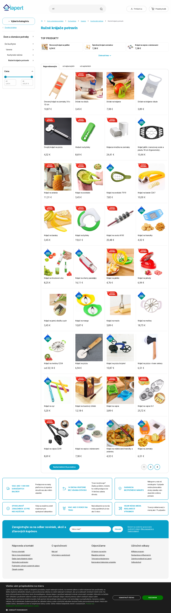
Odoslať (118, 529)
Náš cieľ (54, 551)
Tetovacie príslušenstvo (100, 559)
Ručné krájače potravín (21, 60)
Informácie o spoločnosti (61, 555)
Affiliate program (137, 551)
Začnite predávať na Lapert (141, 559)
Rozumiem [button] (152, 598)
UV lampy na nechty (98, 551)
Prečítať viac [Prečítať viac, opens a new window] (90, 604)
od (6, 81)
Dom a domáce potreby (55, 21)
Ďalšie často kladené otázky (22, 559)
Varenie (83, 21)
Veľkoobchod (136, 562)
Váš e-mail (76, 529)
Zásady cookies (18, 569)
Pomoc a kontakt (18, 551)
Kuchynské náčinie (96, 21)
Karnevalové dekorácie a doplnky (103, 562)
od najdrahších (85, 66)
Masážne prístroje (98, 555)
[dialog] (85, 597)
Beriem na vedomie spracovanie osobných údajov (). (141, 529)
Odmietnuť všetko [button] (126, 598)
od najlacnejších (68, 66)
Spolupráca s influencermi (141, 555)
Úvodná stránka (9, 28)
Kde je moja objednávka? (21, 555)
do (23, 81)
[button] (57, 606)
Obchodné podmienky (20, 562)
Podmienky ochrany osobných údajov (26, 566)
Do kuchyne (72, 21)
